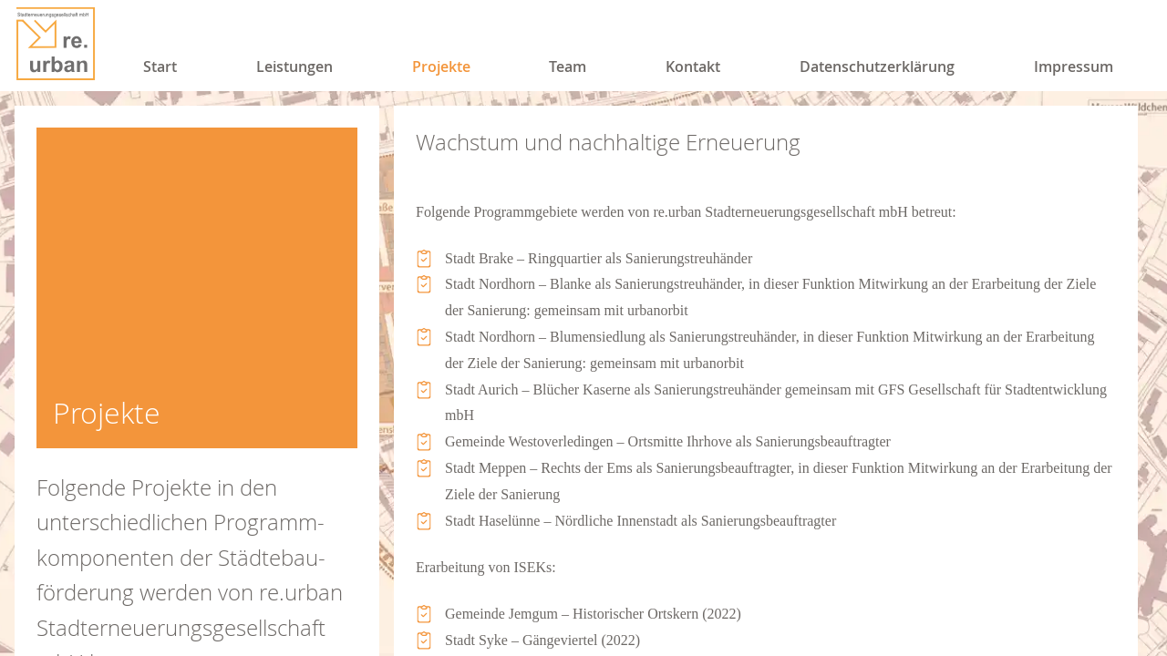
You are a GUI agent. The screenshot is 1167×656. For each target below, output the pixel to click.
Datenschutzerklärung (877, 66)
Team (567, 66)
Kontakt (693, 66)
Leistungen (294, 66)
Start (160, 66)
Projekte (441, 66)
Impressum (1073, 66)
